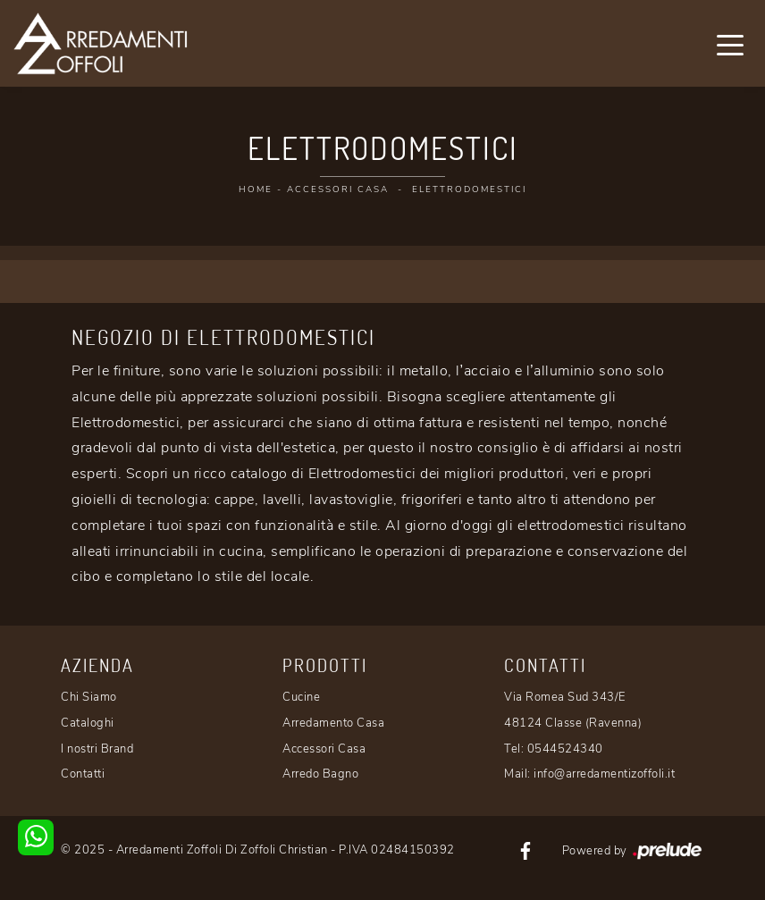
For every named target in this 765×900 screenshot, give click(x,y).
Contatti (83, 774)
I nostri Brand (97, 749)
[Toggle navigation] (730, 43)
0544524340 (565, 749)
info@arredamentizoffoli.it (604, 774)
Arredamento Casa (333, 723)
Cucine (301, 697)
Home (256, 189)
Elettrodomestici (469, 189)
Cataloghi (87, 723)
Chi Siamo (89, 697)
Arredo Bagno (320, 774)
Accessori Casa (338, 189)
